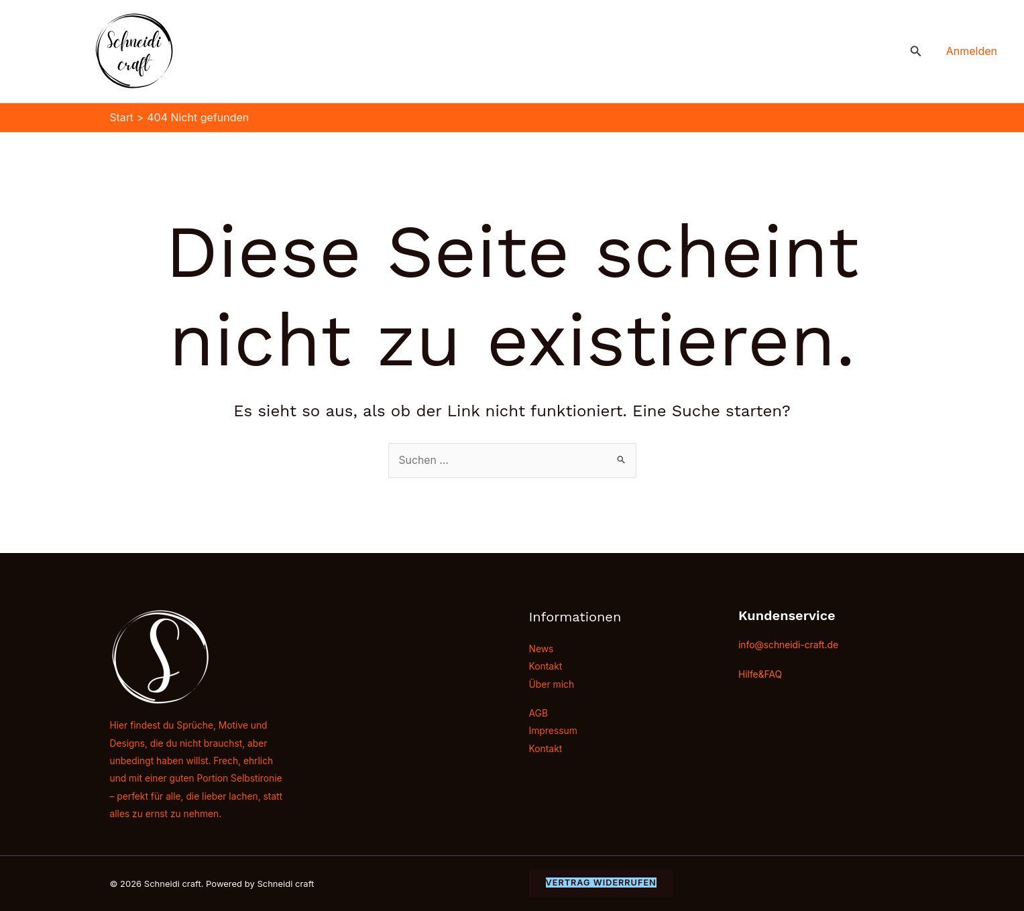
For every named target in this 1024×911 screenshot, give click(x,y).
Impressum (553, 731)
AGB (539, 713)
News (541, 648)
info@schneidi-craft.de (789, 644)
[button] (916, 51)
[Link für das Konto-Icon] (971, 51)
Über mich (552, 684)
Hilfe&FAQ (760, 673)
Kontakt (546, 666)
